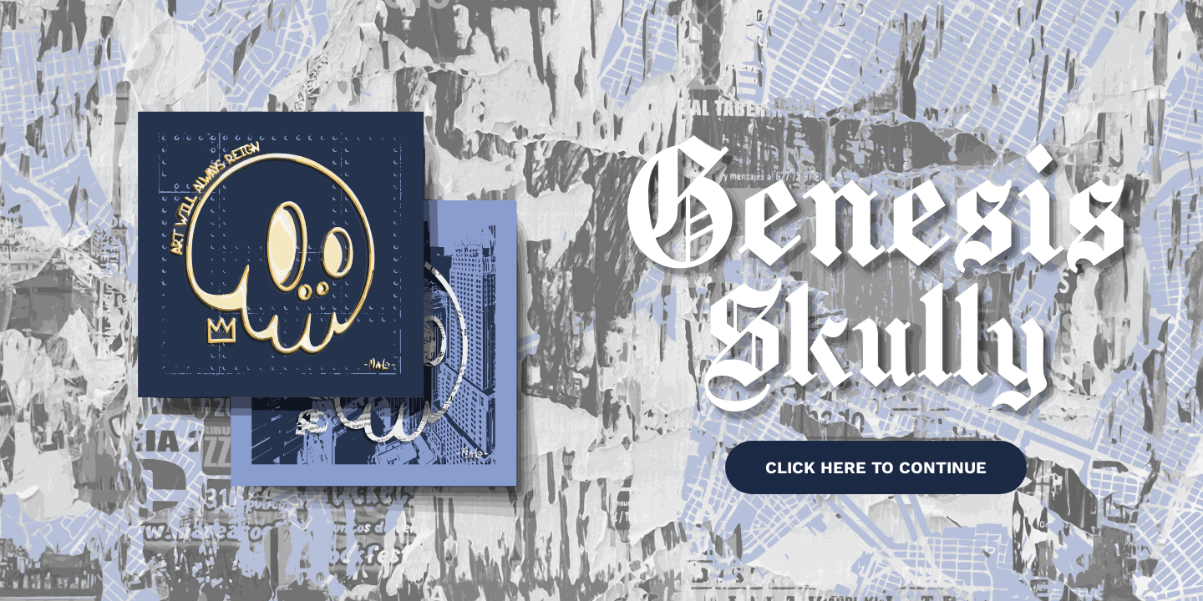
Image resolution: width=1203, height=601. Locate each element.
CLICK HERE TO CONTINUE (876, 467)
